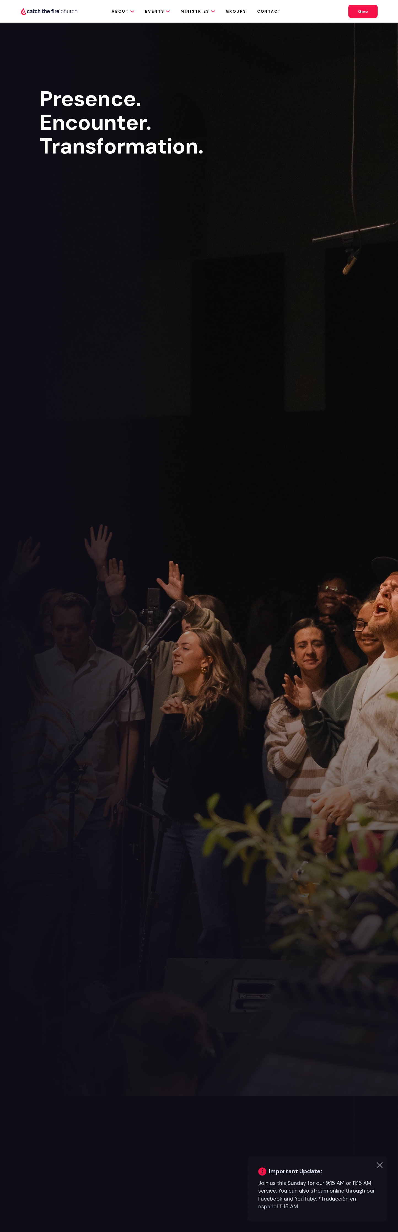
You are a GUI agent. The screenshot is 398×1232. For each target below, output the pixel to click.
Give (363, 11)
